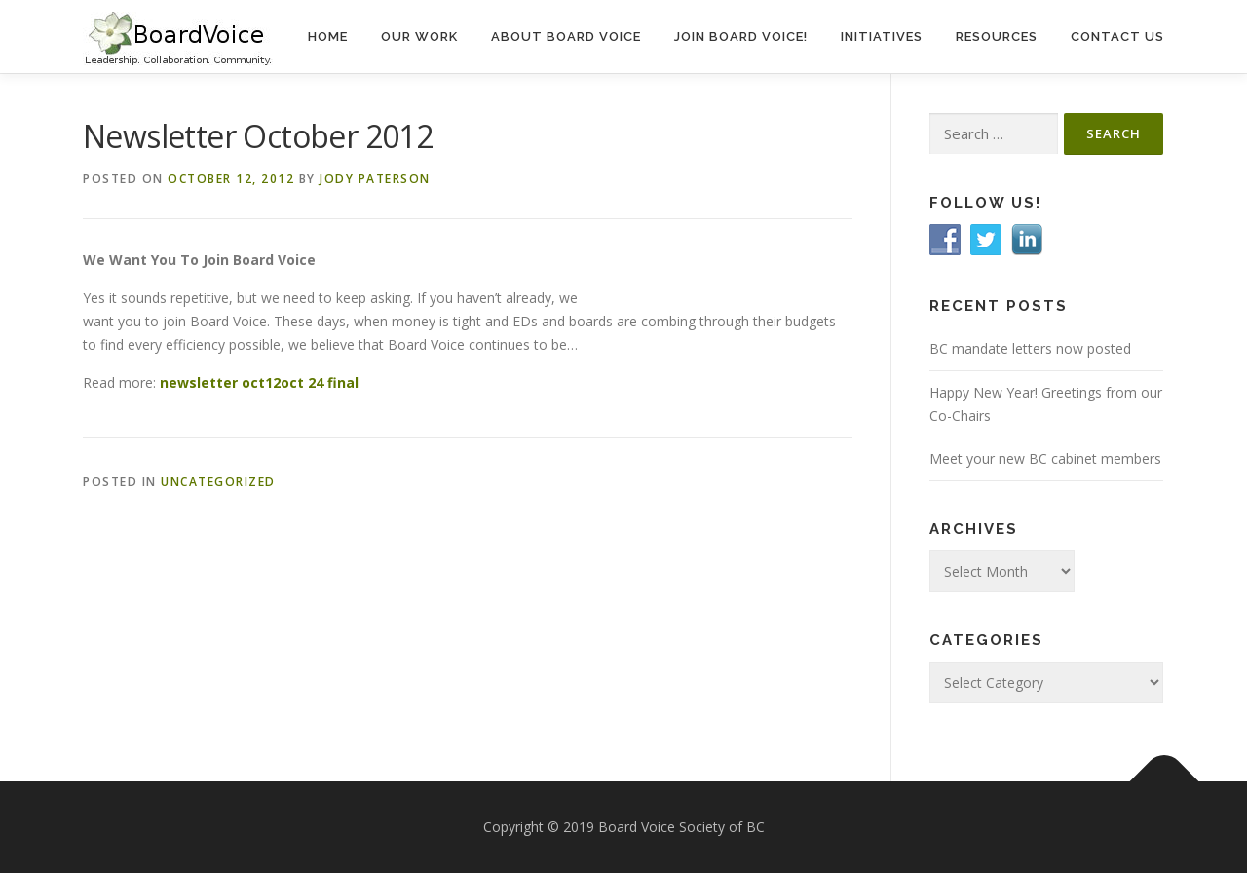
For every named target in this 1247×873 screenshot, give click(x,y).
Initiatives (882, 36)
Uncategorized (218, 482)
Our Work (419, 36)
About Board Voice (566, 36)
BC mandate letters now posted (1030, 348)
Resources (997, 36)
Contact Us (1117, 36)
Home (328, 36)
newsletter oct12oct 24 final (259, 382)
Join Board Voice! (741, 36)
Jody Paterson (375, 179)
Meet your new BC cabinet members (1045, 458)
